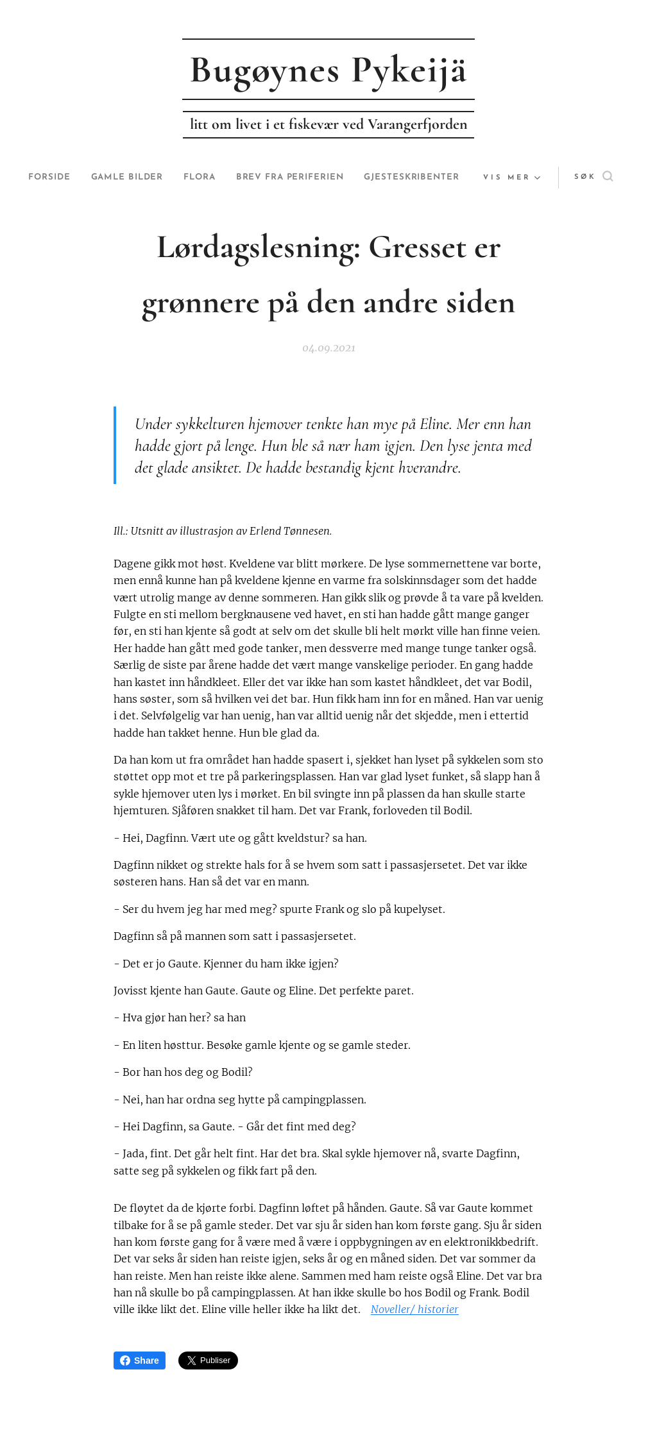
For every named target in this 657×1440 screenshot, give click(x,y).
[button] (559, 178)
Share (139, 1360)
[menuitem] (93, 178)
